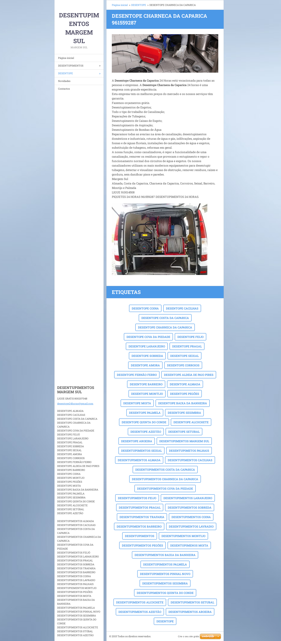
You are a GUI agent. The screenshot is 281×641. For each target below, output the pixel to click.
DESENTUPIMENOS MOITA (189, 545)
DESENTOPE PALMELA (145, 413)
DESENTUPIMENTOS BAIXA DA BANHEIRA (165, 555)
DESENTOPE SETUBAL (184, 431)
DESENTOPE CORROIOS (183, 365)
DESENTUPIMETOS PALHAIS (189, 450)
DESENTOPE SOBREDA (147, 356)
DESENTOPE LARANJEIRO (146, 346)
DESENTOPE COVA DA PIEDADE (148, 337)
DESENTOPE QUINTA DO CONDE (144, 422)
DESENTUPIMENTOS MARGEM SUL (184, 441)
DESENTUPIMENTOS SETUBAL (192, 602)
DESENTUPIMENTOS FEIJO (137, 498)
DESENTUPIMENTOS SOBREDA (189, 507)
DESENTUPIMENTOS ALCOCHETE (139, 602)
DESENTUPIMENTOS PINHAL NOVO (165, 574)
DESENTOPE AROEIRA (136, 441)
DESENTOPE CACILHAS (182, 308)
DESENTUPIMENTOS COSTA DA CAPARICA (165, 469)
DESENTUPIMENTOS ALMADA (139, 460)
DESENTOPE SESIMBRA (184, 413)
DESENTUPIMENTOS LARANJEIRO (187, 498)
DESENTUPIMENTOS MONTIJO (183, 536)
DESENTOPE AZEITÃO (145, 431)
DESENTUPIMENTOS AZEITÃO (139, 612)
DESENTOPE (65, 73)
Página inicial (66, 58)
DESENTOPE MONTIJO (147, 394)
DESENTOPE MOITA (137, 403)
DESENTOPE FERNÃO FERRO (137, 375)
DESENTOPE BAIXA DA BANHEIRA (182, 403)
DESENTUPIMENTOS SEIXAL (141, 450)
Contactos (64, 88)
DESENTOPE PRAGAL (187, 346)
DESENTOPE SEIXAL (184, 356)
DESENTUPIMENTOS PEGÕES (142, 545)
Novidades (64, 81)
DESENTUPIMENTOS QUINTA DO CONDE (165, 593)
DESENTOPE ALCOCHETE (191, 422)
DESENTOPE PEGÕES (184, 394)
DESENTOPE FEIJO (190, 337)
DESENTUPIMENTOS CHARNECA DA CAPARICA (165, 479)
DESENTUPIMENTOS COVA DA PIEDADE (165, 488)
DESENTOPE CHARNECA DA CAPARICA (165, 327)
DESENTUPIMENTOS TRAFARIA (142, 517)
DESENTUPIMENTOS (70, 65)
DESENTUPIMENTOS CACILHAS (190, 460)
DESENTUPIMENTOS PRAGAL (140, 507)
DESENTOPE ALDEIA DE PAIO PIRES (188, 375)
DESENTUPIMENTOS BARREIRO (139, 526)
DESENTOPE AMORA (145, 365)
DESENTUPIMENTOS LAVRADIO (191, 526)
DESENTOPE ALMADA (185, 384)
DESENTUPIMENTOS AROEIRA (190, 612)
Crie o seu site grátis (188, 636)
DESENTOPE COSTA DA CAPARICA (165, 318)
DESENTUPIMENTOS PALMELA (165, 564)
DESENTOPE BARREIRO (146, 384)
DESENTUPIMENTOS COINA (191, 517)
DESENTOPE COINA (145, 308)
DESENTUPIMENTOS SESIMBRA (165, 583)
